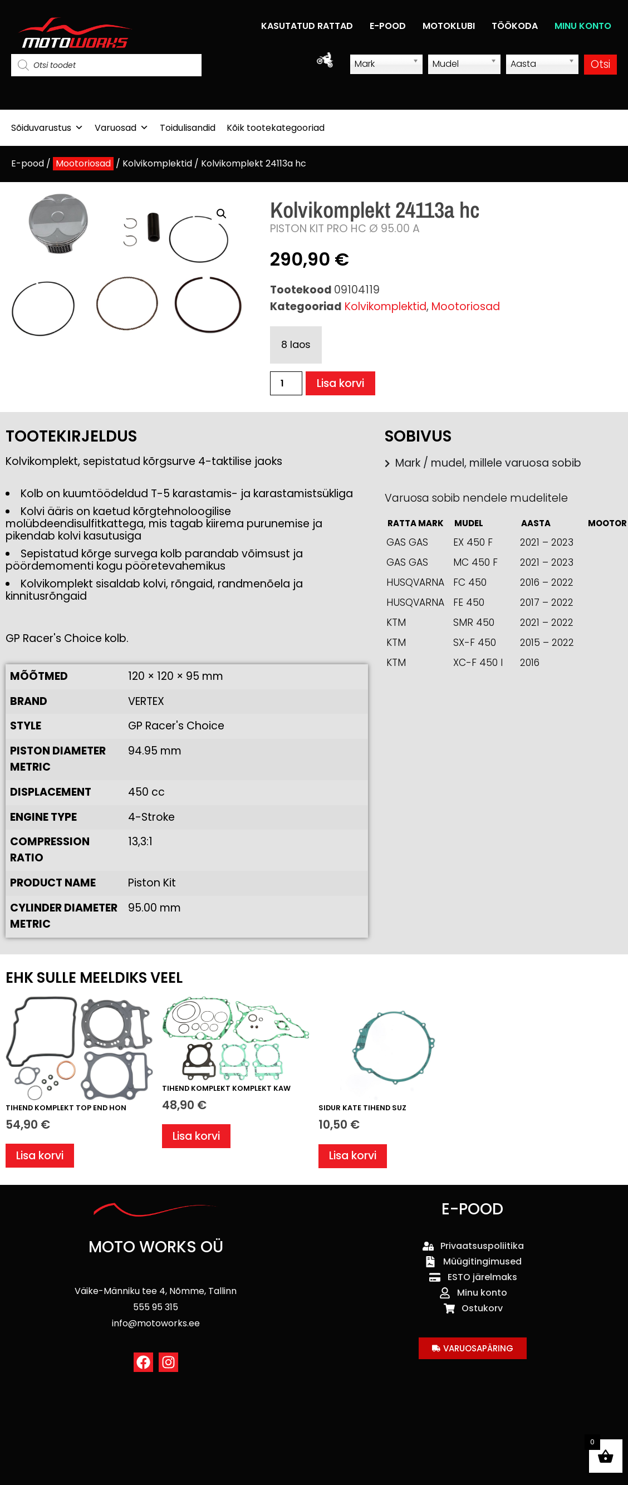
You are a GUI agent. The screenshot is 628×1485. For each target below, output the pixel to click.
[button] (222, 214)
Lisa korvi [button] (39, 1155)
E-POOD (388, 25)
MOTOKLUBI (449, 25)
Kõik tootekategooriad (276, 127)
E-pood (27, 163)
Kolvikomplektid (157, 163)
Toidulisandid (187, 127)
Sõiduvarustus (47, 127)
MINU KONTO (583, 25)
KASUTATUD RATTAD (307, 25)
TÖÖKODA (515, 25)
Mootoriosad (83, 163)
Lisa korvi (340, 383)
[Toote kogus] (286, 383)
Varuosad (122, 127)
